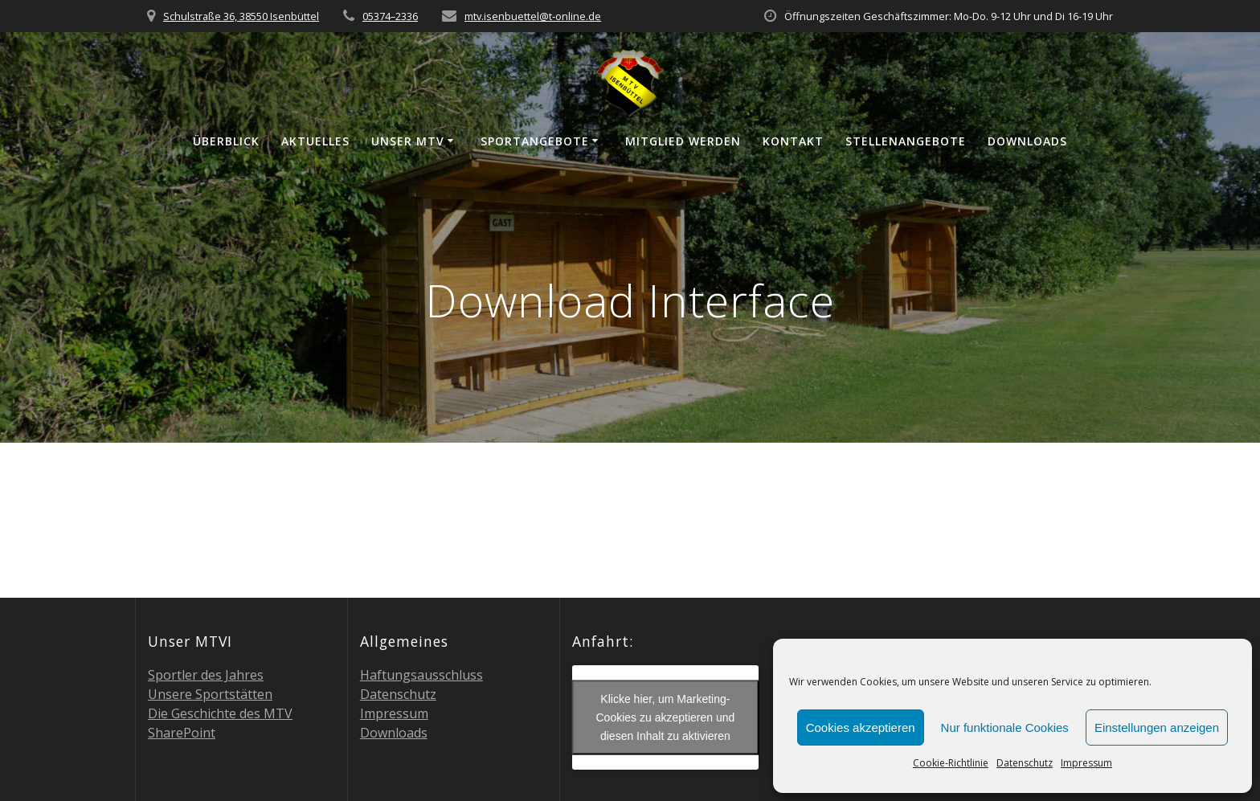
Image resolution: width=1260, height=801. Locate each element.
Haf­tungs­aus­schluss (421, 675)
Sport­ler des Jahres (206, 675)
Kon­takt (793, 141)
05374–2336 (390, 16)
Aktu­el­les (315, 141)
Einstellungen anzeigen (1156, 727)
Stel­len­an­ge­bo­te (905, 141)
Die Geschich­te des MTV (220, 713)
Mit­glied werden (683, 141)
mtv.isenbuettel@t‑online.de (532, 16)
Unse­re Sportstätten (210, 694)
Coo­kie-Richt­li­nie (950, 763)
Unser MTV (407, 141)
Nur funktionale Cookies (1005, 727)
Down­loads (1027, 141)
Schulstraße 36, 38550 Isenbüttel (241, 16)
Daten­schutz (1024, 763)
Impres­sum (1086, 763)
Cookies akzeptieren (860, 727)
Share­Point (181, 733)
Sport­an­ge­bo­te (535, 141)
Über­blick (226, 141)
